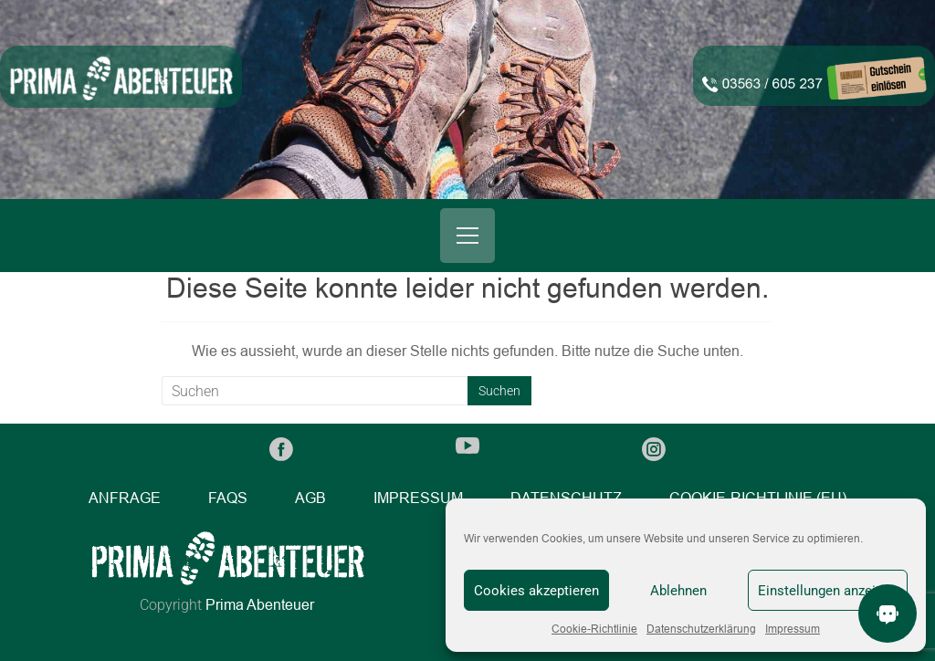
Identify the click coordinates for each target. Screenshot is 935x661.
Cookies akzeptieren (536, 590)
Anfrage (125, 498)
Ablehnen (678, 590)
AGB (310, 498)
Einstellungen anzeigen (828, 590)
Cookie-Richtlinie (594, 629)
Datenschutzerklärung (701, 629)
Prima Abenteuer (259, 605)
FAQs (227, 498)
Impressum (792, 629)
